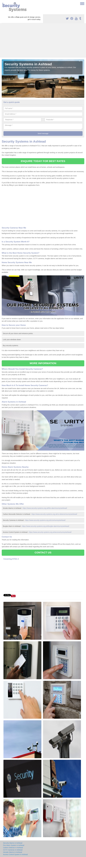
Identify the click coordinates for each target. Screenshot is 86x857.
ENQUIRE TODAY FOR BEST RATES (43, 161)
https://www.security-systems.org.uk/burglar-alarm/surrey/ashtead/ (45, 526)
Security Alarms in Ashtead (12, 843)
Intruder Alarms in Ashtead (12, 852)
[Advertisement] (43, 40)
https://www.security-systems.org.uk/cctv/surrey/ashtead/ (45, 520)
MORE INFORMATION (43, 363)
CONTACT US (43, 552)
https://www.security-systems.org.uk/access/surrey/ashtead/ (50, 532)
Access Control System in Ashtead (15, 854)
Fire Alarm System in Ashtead (13, 845)
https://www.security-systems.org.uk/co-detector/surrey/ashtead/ (54, 514)
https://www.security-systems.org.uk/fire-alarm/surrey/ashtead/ (45, 508)
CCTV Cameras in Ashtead (12, 850)
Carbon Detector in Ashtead (13, 848)
